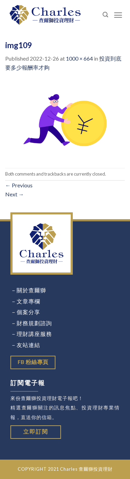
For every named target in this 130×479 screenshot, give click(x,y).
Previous (19, 185)
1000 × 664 (79, 58)
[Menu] (118, 15)
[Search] (106, 14)
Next (14, 194)
